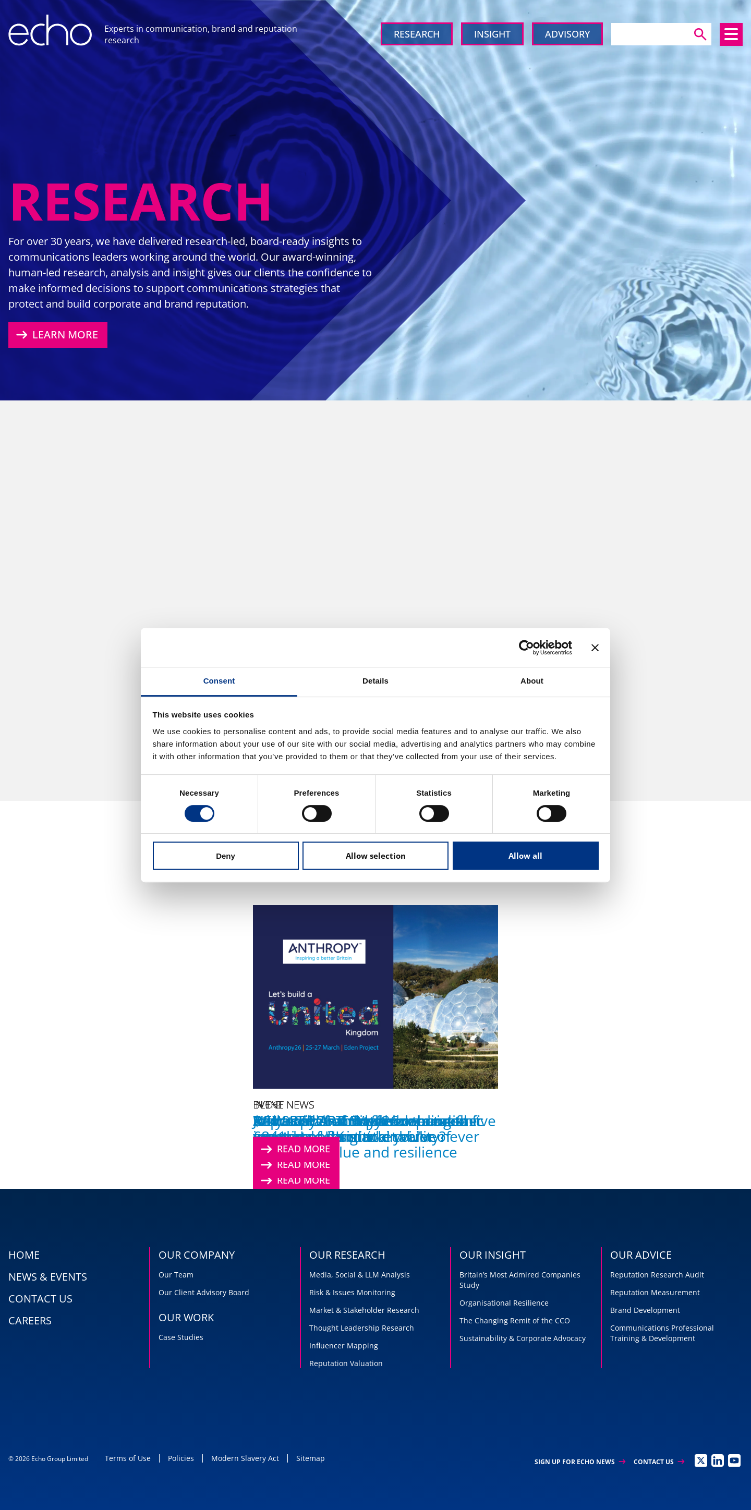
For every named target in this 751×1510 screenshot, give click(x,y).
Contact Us (659, 1461)
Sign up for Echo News (580, 1461)
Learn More (56, 335)
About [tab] (531, 680)
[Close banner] (595, 647)
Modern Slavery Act (245, 1458)
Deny (225, 855)
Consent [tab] (219, 680)
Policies (181, 1458)
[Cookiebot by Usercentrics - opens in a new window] (526, 647)
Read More (294, 1149)
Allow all (525, 855)
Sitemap (310, 1458)
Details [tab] (375, 680)
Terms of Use (128, 1458)
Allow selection (376, 855)
